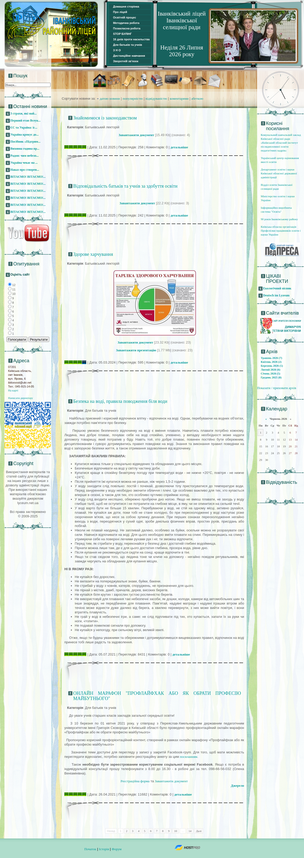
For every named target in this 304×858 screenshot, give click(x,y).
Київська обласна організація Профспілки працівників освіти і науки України (281, 230)
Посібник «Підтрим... (25, 141)
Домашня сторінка (126, 6)
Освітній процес (124, 17)
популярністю (133, 98)
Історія (104, 849)
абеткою (197, 98)
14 (190, 830)
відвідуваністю (156, 98)
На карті (13, 390)
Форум (117, 849)
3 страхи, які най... (23, 113)
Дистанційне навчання (129, 55)
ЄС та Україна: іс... (23, 127)
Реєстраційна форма (135, 781)
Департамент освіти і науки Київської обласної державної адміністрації (279, 173)
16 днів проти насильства (131, 39)
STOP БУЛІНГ (122, 33)
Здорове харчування (93, 254)
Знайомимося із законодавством (105, 117)
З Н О (117, 50)
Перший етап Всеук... (25, 120)
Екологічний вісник (277, 288)
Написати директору (20, 397)
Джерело (237, 785)
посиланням (188, 757)
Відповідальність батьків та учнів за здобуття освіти (125, 186)
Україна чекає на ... (24, 162)
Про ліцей (120, 12)
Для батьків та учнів (127, 44)
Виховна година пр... (24, 148)
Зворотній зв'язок (125, 61)
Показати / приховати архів (276, 388)
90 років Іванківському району (279, 219)
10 (175, 830)
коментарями (179, 98)
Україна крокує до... (24, 134)
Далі (198, 830)
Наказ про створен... (24, 169)
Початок (90, 849)
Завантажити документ (171, 781)
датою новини (110, 98)
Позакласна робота (126, 28)
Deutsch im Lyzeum (276, 295)
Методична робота (126, 22)
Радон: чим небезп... (24, 155)
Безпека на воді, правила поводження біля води (120, 401)
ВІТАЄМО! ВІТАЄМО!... (28, 177)
